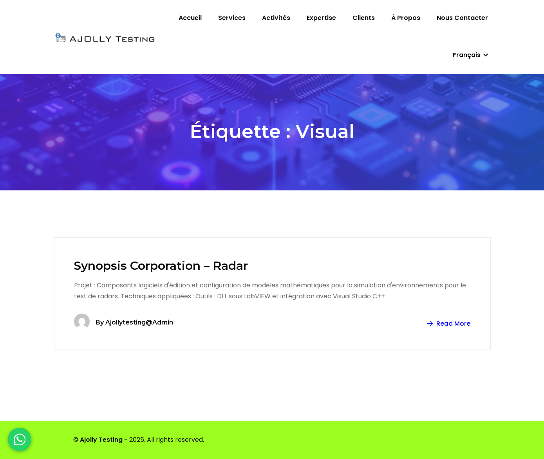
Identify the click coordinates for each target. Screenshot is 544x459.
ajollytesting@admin (139, 322)
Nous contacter (462, 17)
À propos (405, 17)
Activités (276, 17)
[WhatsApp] (19, 439)
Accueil (190, 17)
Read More (448, 323)
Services (232, 17)
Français (470, 54)
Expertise (321, 17)
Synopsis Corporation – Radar (161, 265)
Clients (363, 17)
